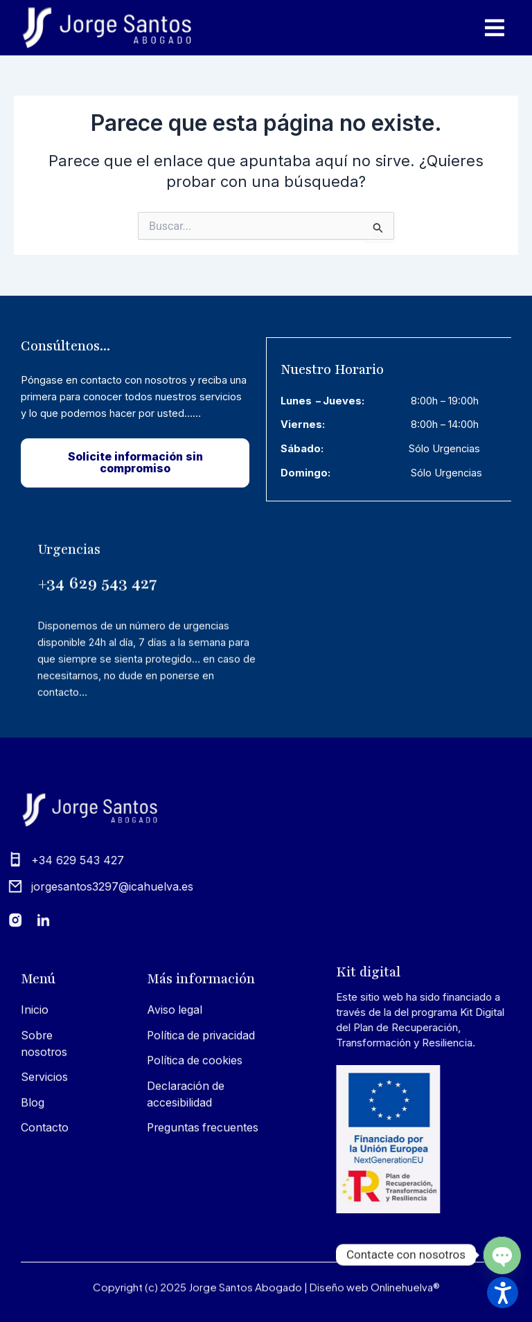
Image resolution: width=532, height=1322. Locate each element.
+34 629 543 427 (97, 705)
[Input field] (378, 227)
